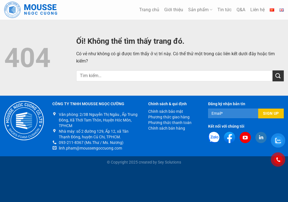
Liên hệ (257, 9)
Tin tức (224, 9)
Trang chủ (149, 9)
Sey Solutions (169, 162)
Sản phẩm (200, 9)
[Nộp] (278, 75)
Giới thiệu (173, 9)
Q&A (241, 9)
